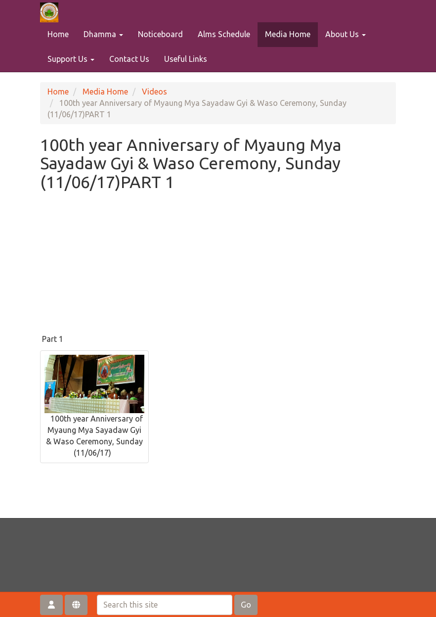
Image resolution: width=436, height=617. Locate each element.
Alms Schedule (224, 34)
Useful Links (185, 58)
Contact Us (129, 58)
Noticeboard (160, 34)
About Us (345, 34)
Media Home (287, 34)
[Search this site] (164, 605)
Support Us (70, 58)
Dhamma (103, 34)
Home (58, 34)
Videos (154, 91)
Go (246, 604)
